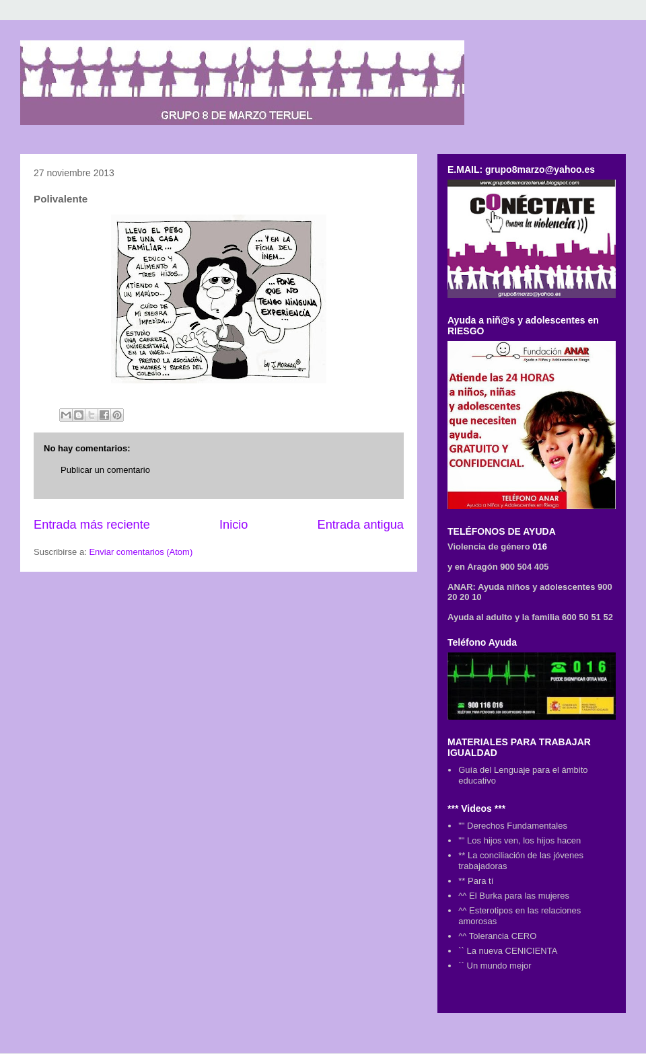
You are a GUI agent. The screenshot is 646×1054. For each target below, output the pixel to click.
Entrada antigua (361, 524)
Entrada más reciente (92, 524)
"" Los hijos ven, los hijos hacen (519, 840)
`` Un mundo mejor (494, 966)
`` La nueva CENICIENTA (507, 951)
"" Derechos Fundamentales (512, 826)
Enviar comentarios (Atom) (140, 552)
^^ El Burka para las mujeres (513, 896)
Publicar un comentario (105, 470)
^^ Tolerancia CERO (497, 936)
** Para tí (475, 881)
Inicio (233, 524)
